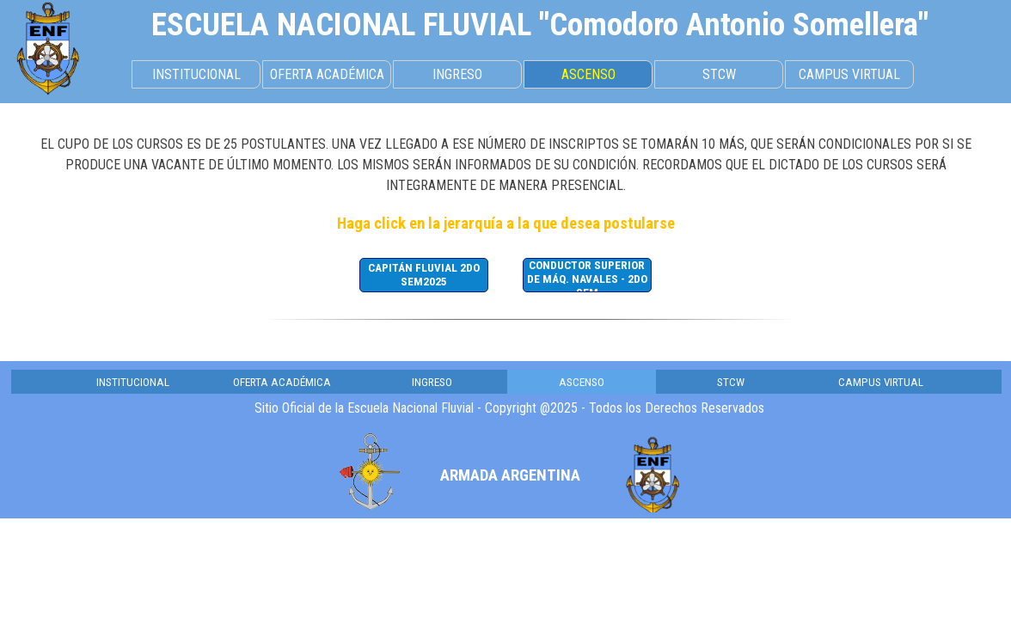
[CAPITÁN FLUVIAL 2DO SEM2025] (423, 275)
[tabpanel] (540, 24)
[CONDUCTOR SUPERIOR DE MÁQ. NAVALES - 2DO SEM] (587, 275)
